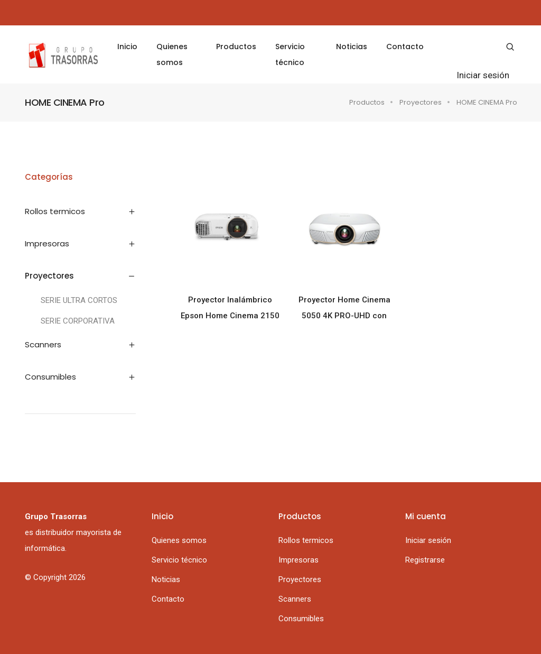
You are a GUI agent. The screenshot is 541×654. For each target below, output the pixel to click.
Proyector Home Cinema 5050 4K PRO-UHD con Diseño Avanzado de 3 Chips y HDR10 (344, 309)
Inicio (127, 46)
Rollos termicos (305, 540)
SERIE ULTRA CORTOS (79, 300)
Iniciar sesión (482, 75)
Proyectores (420, 102)
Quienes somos (172, 54)
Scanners (294, 599)
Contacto (405, 46)
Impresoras (298, 560)
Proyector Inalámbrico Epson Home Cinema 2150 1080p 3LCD (230, 309)
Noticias (351, 46)
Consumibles (301, 618)
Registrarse (425, 560)
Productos (236, 46)
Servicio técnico (290, 54)
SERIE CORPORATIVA (78, 321)
